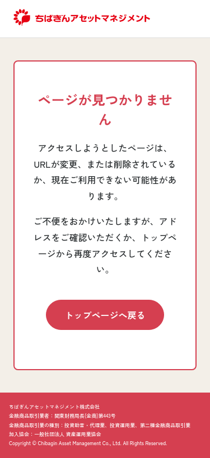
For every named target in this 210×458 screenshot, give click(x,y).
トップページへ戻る (104, 315)
